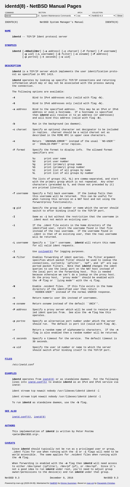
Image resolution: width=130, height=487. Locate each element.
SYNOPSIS (11, 45)
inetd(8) (48, 379)
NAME (8, 31)
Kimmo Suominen (68, 483)
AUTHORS (10, 425)
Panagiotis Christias (106, 483)
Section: (42, 12)
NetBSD (53, 483)
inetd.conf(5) (37, 382)
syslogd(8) (45, 251)
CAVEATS (10, 443)
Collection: (97, 12)
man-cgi (90, 483)
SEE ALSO (11, 411)
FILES (8, 359)
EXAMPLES (11, 373)
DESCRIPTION (13, 65)
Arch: (81, 12)
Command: (10, 12)
